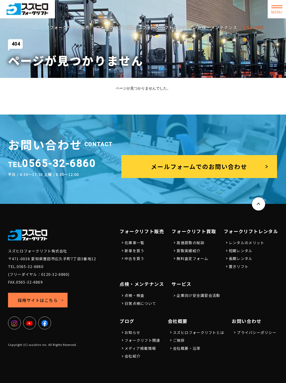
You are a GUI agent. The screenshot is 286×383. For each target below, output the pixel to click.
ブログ (127, 321)
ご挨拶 (179, 340)
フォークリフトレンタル (166, 27)
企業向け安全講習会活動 (198, 295)
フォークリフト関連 (142, 340)
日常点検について (140, 303)
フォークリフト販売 (70, 27)
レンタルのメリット (246, 242)
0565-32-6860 (166, 7)
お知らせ (132, 332)
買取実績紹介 (188, 250)
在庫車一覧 (134, 242)
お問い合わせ (249, 9)
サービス (181, 284)
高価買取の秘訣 (190, 242)
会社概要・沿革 (187, 348)
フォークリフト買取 (116, 27)
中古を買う (134, 258)
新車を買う (134, 250)
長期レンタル (241, 258)
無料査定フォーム (192, 258)
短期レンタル (241, 250)
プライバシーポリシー (256, 332)
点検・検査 (134, 295)
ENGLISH (253, 27)
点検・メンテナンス (217, 27)
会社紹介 (132, 356)
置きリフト (238, 266)
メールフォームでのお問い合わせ (199, 166)
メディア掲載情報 (140, 348)
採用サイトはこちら (210, 9)
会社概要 (178, 321)
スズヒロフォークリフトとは (198, 332)
